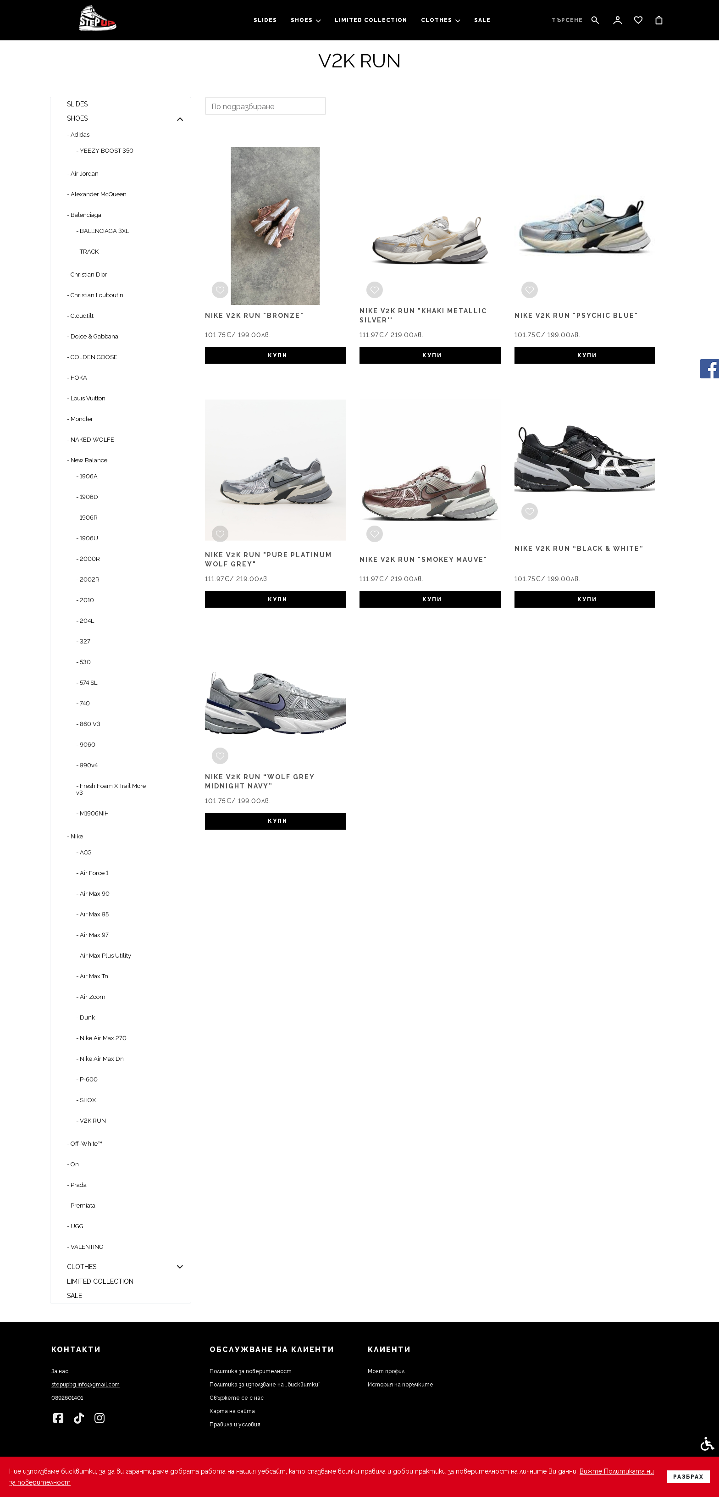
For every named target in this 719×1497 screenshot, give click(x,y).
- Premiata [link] (81, 1205)
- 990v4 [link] (87, 765)
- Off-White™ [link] (84, 1143)
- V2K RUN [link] (91, 1120)
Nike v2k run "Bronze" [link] (254, 315)
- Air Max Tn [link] (92, 976)
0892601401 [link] (67, 1398)
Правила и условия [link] (235, 1424)
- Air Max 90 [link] (93, 893)
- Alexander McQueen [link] (97, 194)
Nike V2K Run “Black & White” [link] (579, 548)
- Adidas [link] (78, 134)
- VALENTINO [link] (85, 1246)
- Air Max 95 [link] (92, 914)
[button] (180, 118)
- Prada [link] (77, 1184)
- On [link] (73, 1164)
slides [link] (265, 20)
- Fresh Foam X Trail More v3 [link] (111, 789)
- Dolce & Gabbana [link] (92, 336)
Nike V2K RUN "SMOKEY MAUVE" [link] (423, 559)
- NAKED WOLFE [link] (90, 439)
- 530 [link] (83, 662)
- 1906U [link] (87, 538)
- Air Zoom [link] (90, 996)
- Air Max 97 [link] (92, 934)
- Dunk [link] (85, 1017)
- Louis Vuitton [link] (86, 398)
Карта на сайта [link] (232, 1411)
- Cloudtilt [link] (80, 315)
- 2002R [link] (88, 579)
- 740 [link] (83, 703)
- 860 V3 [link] (88, 724)
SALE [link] (482, 20)
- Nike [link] (75, 836)
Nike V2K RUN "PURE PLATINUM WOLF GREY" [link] (268, 559)
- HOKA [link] (77, 377)
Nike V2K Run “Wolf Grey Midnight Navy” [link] (260, 781)
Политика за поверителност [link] (251, 1371)
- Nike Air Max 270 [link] (101, 1038)
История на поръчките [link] (400, 1384)
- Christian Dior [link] (87, 274)
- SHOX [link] (86, 1100)
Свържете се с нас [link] (237, 1398)
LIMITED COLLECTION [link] (371, 20)
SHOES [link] (306, 20)
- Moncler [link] (80, 419)
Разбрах (688, 1477)
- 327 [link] (83, 641)
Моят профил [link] (386, 1371)
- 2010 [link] (85, 600)
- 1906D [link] (87, 496)
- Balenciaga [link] (84, 214)
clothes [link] (440, 20)
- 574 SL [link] (86, 682)
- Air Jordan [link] (83, 173)
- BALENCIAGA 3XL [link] (102, 230)
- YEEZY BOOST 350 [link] (104, 150)
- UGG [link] (75, 1226)
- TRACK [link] (87, 251)
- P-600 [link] (87, 1079)
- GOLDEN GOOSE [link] (92, 357)
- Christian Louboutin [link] (95, 295)
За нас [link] (59, 1371)
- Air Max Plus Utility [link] (103, 955)
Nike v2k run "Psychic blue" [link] (576, 315)
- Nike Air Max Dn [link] (100, 1058)
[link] (97, 20)
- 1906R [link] (87, 517)
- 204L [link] (85, 620)
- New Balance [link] (87, 460)
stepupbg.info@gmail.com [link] (85, 1384)
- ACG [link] (84, 852)
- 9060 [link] (85, 744)
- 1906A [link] (87, 476)
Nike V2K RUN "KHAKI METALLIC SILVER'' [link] (423, 315)
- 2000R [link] (88, 558)
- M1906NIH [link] (92, 813)
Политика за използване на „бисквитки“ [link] (265, 1384)
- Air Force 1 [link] (92, 873)
